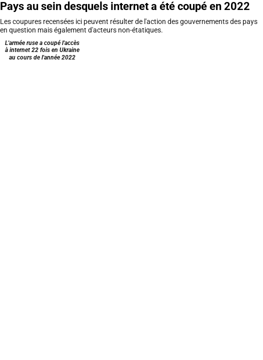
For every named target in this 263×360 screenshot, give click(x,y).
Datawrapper (230, 167)
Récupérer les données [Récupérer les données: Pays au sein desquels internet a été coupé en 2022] (154, 167)
